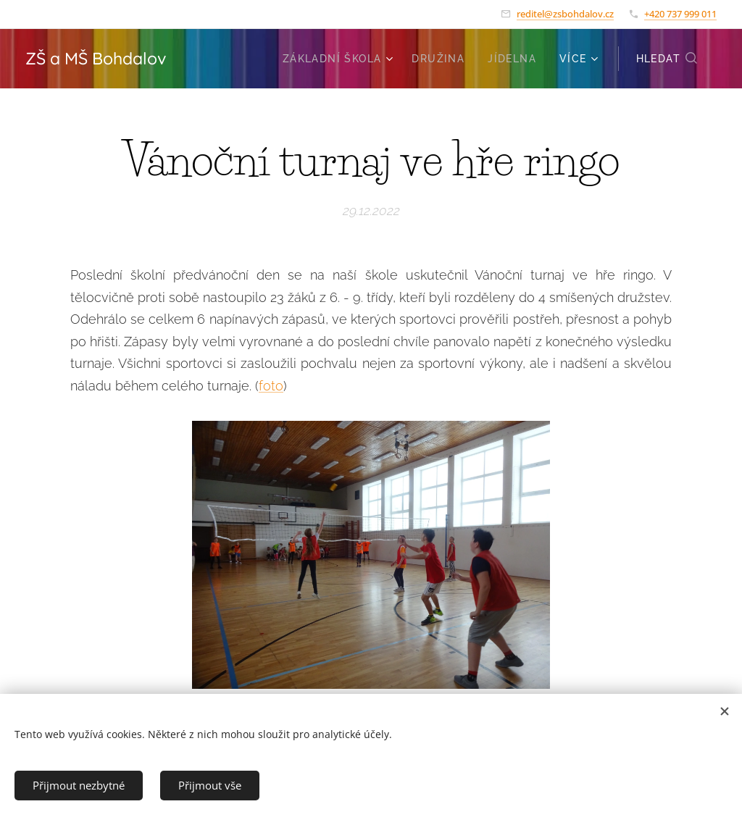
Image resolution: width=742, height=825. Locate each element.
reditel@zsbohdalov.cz (565, 13)
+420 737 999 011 (680, 13)
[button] (667, 59)
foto (271, 385)
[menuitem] (340, 59)
